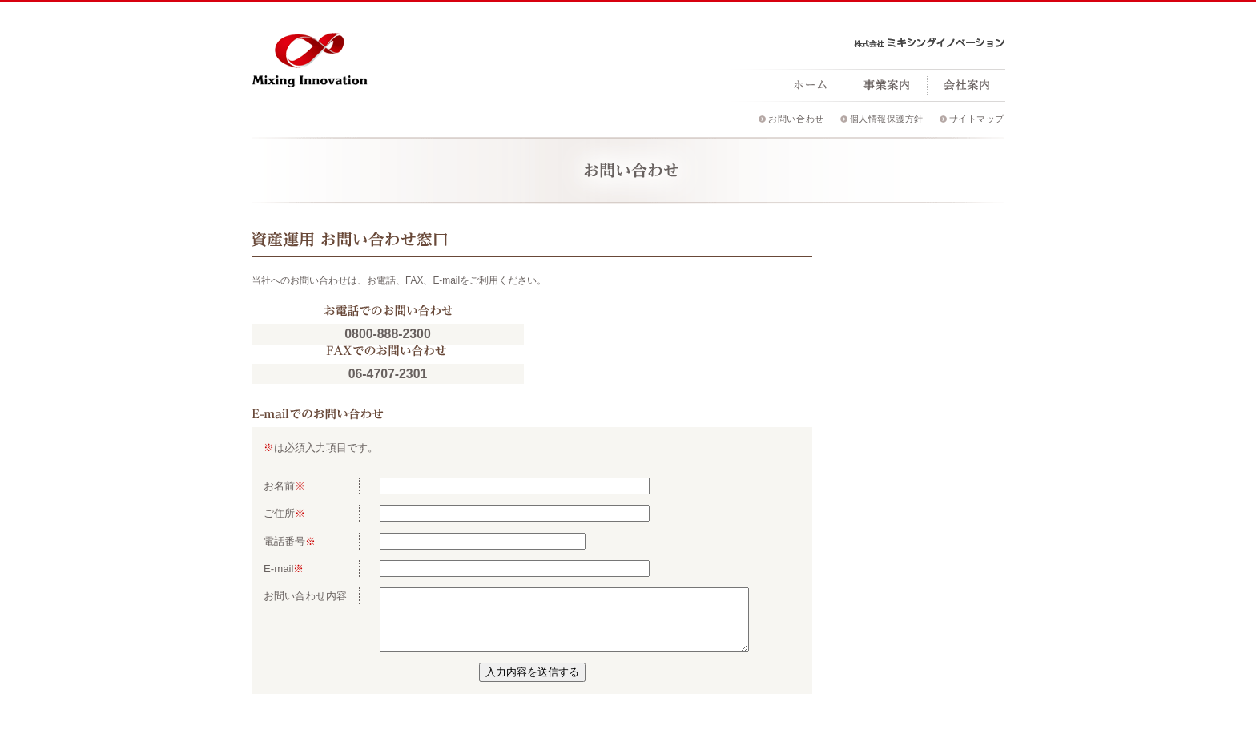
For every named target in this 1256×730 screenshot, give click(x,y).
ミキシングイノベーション (310, 56)
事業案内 (887, 85)
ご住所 (279, 513)
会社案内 (967, 85)
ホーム (811, 85)
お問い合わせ (795, 118)
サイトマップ (976, 118)
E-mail (278, 569)
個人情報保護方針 (887, 118)
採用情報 (1047, 85)
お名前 (279, 486)
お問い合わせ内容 (305, 596)
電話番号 (284, 541)
